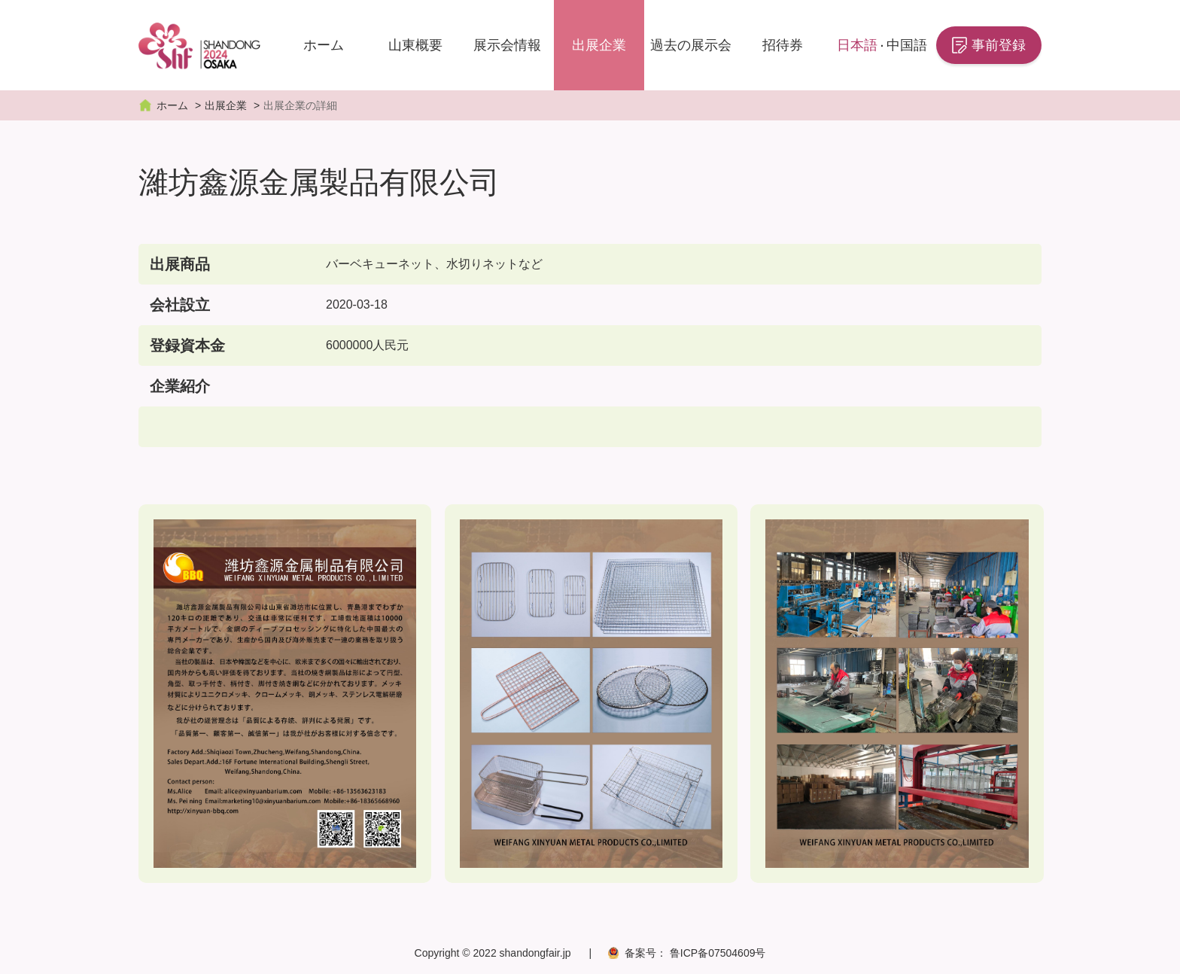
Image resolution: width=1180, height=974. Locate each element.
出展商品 (180, 264)
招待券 (782, 45)
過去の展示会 (690, 45)
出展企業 (599, 45)
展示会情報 (507, 45)
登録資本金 (187, 345)
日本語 (857, 45)
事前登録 (999, 45)
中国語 (907, 45)
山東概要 (415, 45)
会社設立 (180, 305)
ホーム (323, 45)
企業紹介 (180, 386)
